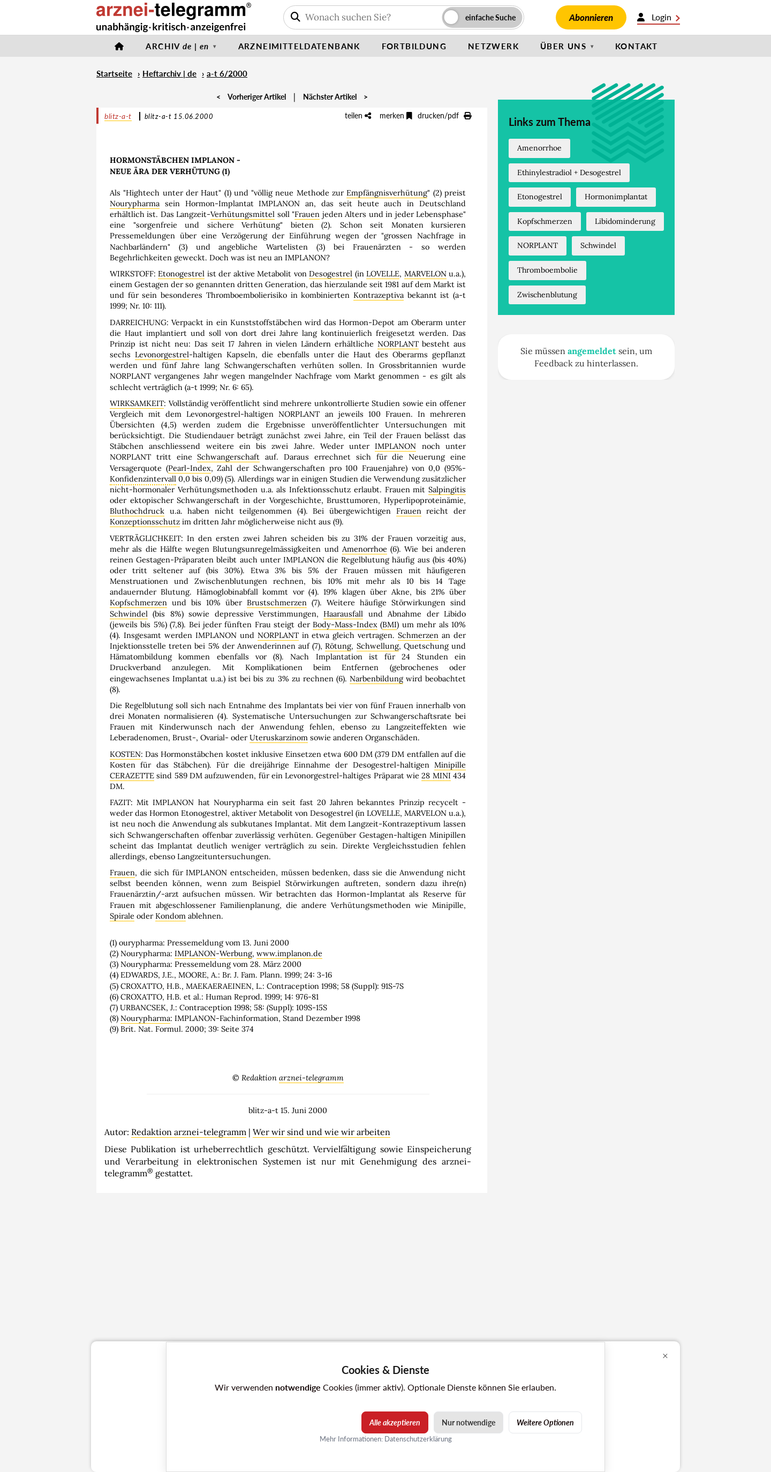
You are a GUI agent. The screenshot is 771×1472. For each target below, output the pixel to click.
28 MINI (435, 775)
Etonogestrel (181, 274)
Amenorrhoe (364, 549)
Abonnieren (591, 17)
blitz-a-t (118, 116)
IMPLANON (395, 446)
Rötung (338, 646)
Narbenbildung (376, 679)
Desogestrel (330, 274)
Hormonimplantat (616, 196)
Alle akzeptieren (394, 1422)
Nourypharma (135, 203)
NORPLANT (398, 344)
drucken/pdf (444, 115)
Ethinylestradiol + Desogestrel (569, 172)
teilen (358, 115)
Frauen (307, 214)
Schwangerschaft (228, 457)
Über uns (563, 46)
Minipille (450, 765)
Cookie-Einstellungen (710, 1467)
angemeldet (592, 351)
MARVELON (425, 274)
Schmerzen (418, 635)
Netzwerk (493, 46)
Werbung (236, 953)
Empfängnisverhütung (386, 193)
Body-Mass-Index (345, 624)
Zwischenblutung (547, 294)
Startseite (114, 73)
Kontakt (636, 46)
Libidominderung (625, 221)
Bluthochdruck (137, 511)
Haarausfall (343, 614)
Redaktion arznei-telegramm (188, 1131)
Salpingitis (447, 489)
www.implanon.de (289, 953)
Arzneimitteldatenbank (299, 46)
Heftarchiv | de (169, 73)
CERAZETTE (132, 775)
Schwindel (129, 614)
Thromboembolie (547, 270)
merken (396, 115)
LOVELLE (382, 274)
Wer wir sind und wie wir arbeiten (321, 1131)
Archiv (177, 46)
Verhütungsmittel (242, 214)
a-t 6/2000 (227, 73)
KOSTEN (125, 754)
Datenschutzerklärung (418, 1439)
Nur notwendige (468, 1422)
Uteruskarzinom (279, 737)
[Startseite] (119, 46)
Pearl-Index (189, 468)
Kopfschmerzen (138, 602)
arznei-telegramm (311, 1078)
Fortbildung (414, 46)
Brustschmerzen (277, 602)
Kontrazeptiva (378, 295)
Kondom (170, 916)
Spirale (122, 916)
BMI (389, 624)
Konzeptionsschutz (145, 522)
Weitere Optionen (545, 1422)
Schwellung (378, 646)
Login (658, 17)
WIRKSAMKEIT (137, 403)
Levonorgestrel (162, 354)
